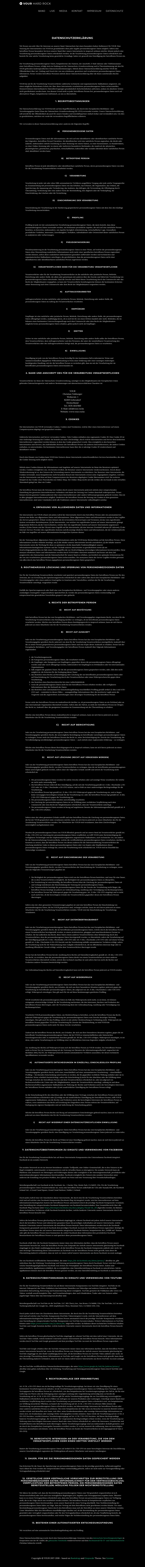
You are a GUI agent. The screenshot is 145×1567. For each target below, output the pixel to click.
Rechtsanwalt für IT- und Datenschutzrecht (106, 1540)
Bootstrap (75, 1558)
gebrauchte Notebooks (57, 1540)
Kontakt (77, 14)
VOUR (35, 6)
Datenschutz (114, 14)
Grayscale (89, 1558)
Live (52, 14)
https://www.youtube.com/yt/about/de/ (48, 1323)
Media (63, 14)
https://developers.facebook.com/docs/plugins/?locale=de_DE (71, 1208)
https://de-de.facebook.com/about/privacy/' (86, 1260)
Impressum (94, 14)
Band (41, 14)
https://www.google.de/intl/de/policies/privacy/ (99, 1366)
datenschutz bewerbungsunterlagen (107, 1538)
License (110, 1558)
